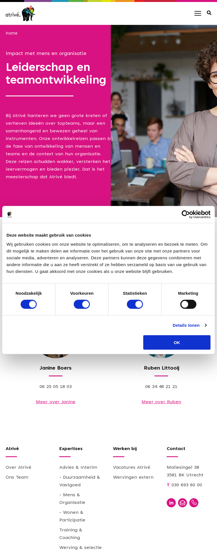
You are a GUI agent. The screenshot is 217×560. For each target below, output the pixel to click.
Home (12, 33)
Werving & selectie (80, 548)
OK (177, 342)
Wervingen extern (133, 477)
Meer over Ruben (161, 402)
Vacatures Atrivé (131, 467)
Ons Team (17, 477)
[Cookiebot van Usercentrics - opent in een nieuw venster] (186, 214)
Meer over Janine (55, 402)
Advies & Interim (78, 467)
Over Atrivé (18, 467)
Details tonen (186, 325)
